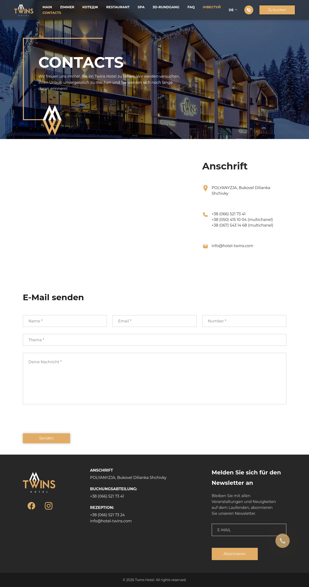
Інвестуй (212, 7)
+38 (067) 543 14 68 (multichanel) (242, 225)
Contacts (51, 13)
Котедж (90, 7)
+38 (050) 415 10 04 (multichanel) (242, 219)
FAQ (191, 7)
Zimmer (67, 7)
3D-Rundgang (166, 7)
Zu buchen (277, 10)
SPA (141, 7)
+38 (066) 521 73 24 (107, 515)
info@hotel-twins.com (233, 246)
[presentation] (59, 422)
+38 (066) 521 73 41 (229, 214)
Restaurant (118, 7)
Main (47, 7)
